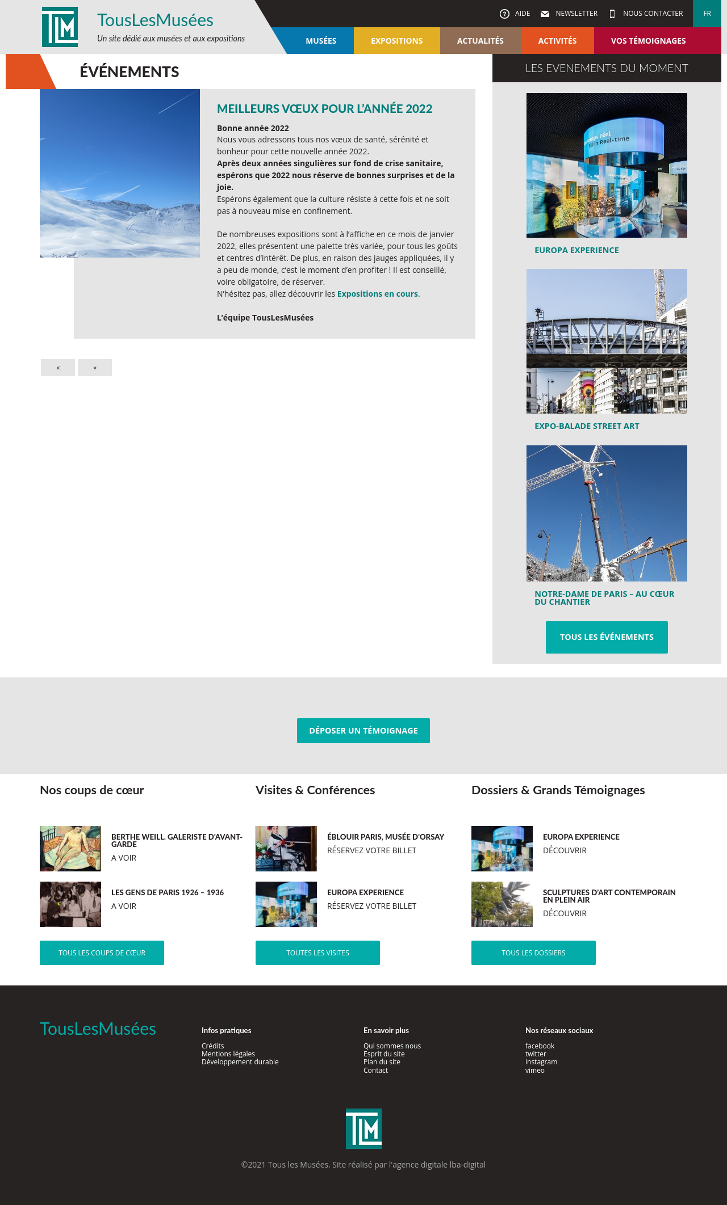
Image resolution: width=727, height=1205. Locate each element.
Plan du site (382, 1062)
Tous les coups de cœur (102, 953)
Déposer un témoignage (363, 730)
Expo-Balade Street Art (587, 425)
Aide (521, 13)
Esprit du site (384, 1054)
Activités (557, 40)
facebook (539, 1046)
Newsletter (576, 13)
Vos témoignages (648, 40)
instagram (541, 1062)
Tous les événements (607, 636)
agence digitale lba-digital (439, 1164)
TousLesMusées (155, 19)
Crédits (213, 1046)
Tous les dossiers (533, 953)
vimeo (535, 1070)
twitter (535, 1054)
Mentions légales (228, 1054)
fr (707, 13)
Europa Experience (576, 250)
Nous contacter (652, 13)
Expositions (397, 40)
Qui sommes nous (392, 1046)
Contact (376, 1070)
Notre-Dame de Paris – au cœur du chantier (604, 597)
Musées (321, 40)
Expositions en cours (377, 293)
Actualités (480, 40)
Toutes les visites (317, 953)
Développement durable (240, 1062)
